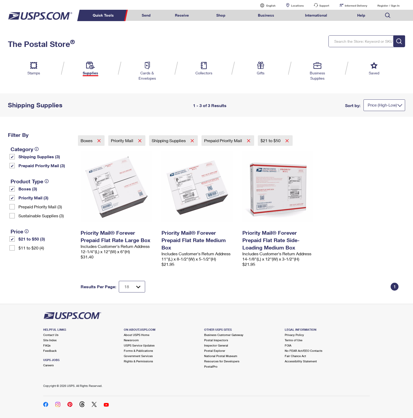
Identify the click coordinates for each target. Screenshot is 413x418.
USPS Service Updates (139, 345)
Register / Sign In (388, 5)
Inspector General (216, 345)
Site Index (50, 340)
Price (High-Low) (382, 105)
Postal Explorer (214, 350)
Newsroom (131, 340)
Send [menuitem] (146, 15)
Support (324, 5)
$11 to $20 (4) (31, 247)
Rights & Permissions (138, 361)
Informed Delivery (356, 5)
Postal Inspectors (216, 340)
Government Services (138, 356)
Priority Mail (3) (33, 197)
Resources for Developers (221, 361)
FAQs (47, 345)
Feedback (50, 350)
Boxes (87, 140)
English (265, 5)
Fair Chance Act (295, 356)
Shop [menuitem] (220, 15)
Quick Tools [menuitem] (103, 15)
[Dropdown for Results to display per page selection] (132, 286)
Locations (297, 5)
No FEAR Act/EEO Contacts (303, 350)
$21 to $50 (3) (31, 238)
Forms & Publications (138, 350)
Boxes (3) (27, 188)
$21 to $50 (271, 140)
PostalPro (211, 366)
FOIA (288, 345)
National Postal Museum (220, 356)
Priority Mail (122, 140)
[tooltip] (37, 149)
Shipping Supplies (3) (39, 156)
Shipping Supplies (169, 140)
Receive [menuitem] (182, 15)
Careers (48, 365)
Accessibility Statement (301, 361)
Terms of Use (293, 340)
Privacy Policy (294, 335)
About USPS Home (136, 335)
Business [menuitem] (266, 15)
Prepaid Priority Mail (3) (41, 165)
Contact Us (50, 335)
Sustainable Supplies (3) (41, 215)
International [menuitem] (316, 15)
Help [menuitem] (361, 15)
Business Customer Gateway (223, 335)
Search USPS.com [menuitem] (387, 15)
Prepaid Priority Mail (223, 140)
